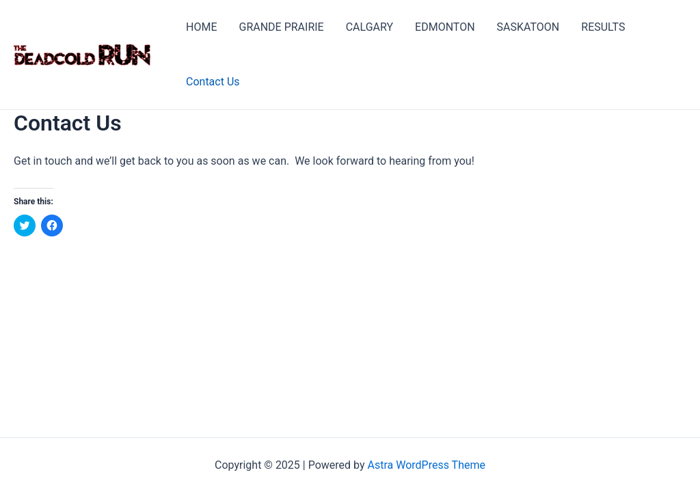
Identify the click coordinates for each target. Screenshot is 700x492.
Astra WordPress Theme (426, 465)
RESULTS (603, 26)
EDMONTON (445, 26)
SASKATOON (528, 26)
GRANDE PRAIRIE (281, 26)
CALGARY (369, 26)
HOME (201, 26)
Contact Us (213, 81)
